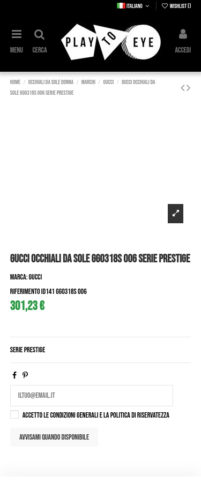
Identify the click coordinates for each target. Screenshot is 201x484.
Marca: (19, 277)
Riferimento (25, 291)
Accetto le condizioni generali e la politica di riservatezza (96, 415)
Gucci (35, 277)
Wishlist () (176, 6)
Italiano (134, 6)
